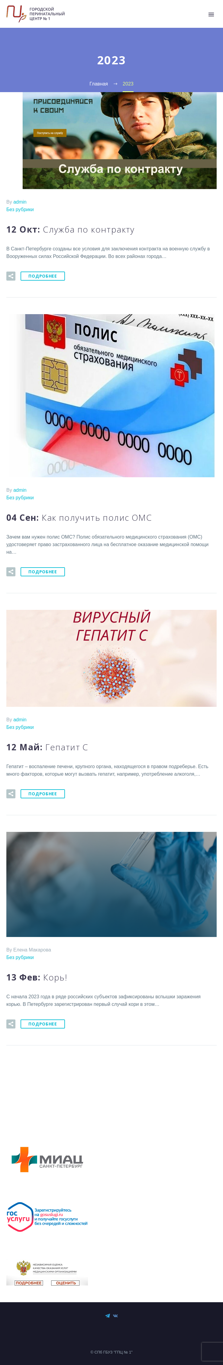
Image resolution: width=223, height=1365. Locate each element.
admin (20, 201)
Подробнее (42, 276)
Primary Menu (211, 14)
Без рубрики (20, 209)
